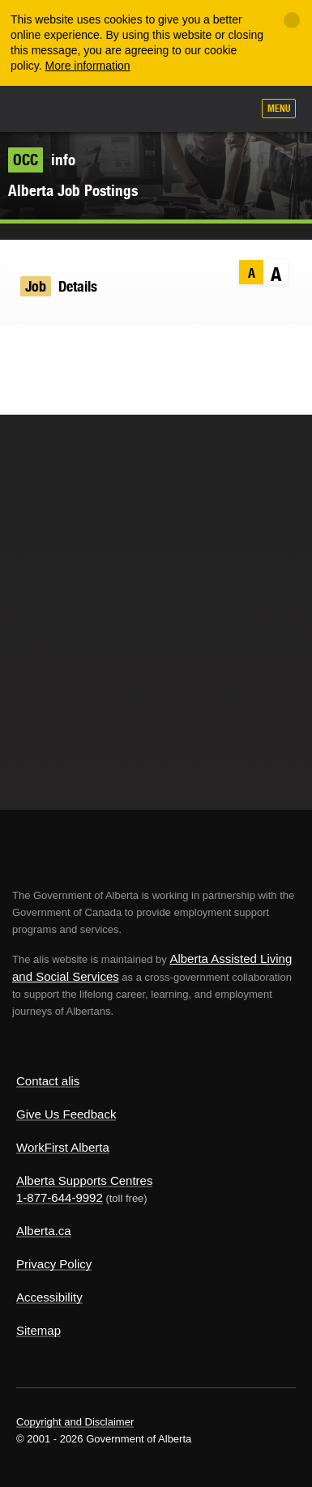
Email (116, 348)
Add (152, 110)
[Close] (292, 20)
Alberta (43, 108)
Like (193, 109)
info (41, 159)
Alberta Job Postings (73, 190)
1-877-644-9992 (59, 1197)
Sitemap (38, 1330)
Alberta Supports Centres (84, 1180)
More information (87, 65)
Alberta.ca (43, 1231)
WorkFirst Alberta (62, 1147)
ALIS (99, 107)
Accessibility (49, 1297)
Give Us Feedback (66, 1114)
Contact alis (47, 1081)
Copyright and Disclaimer (75, 1422)
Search (232, 110)
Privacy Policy (54, 1264)
